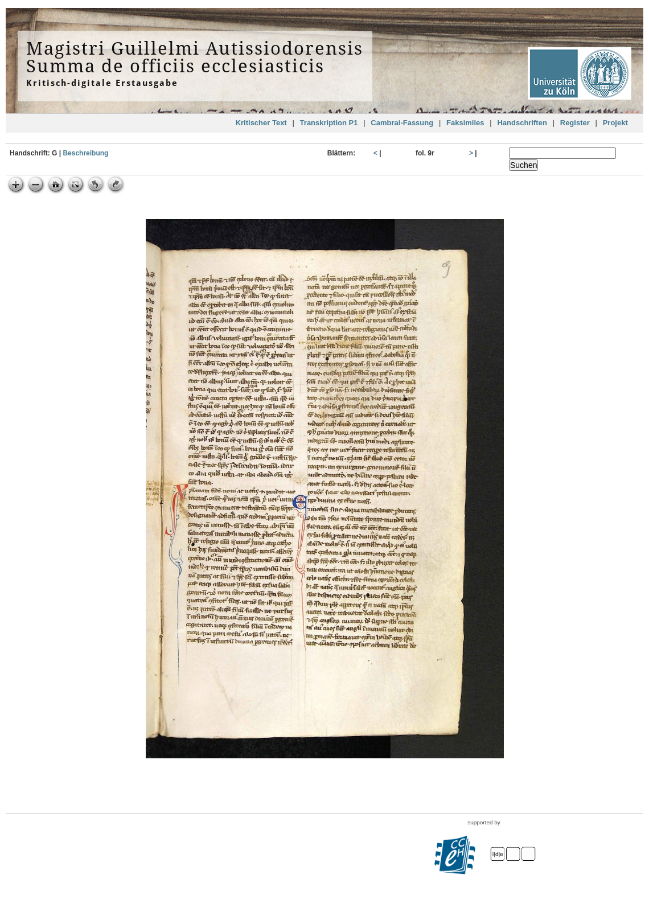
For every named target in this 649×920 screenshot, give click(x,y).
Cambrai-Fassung (402, 122)
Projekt (615, 122)
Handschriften (522, 122)
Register (575, 122)
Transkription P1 (329, 122)
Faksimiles (465, 122)
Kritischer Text (261, 122)
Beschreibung (85, 153)
